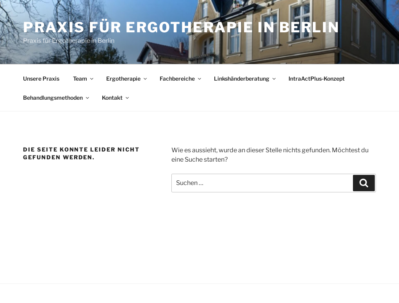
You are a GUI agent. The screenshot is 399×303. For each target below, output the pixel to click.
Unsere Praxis (41, 78)
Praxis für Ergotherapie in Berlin (181, 27)
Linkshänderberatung (245, 78)
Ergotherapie (127, 78)
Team (83, 78)
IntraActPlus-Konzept (317, 78)
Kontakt (116, 97)
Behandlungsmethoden (56, 97)
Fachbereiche (181, 78)
